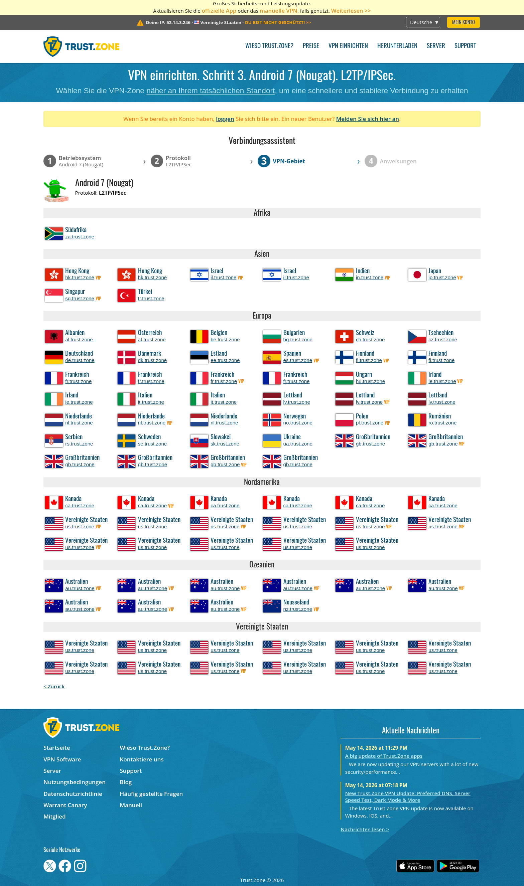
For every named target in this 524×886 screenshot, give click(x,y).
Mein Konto (463, 22)
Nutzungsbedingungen (74, 782)
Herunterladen (397, 46)
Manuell (131, 805)
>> (278, 22)
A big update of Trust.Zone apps (383, 755)
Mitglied (54, 816)
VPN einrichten (348, 46)
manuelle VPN (278, 10)
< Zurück (53, 686)
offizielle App (219, 10)
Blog (126, 782)
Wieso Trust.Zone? (269, 46)
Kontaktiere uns (142, 759)
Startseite (56, 747)
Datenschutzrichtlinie (72, 794)
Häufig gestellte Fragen (151, 794)
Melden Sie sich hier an (367, 119)
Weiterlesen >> (351, 10)
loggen (225, 119)
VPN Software (62, 759)
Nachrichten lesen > (365, 829)
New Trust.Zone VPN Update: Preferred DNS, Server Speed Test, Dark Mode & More (408, 796)
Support (465, 46)
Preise (311, 46)
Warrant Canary (65, 805)
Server (436, 46)
